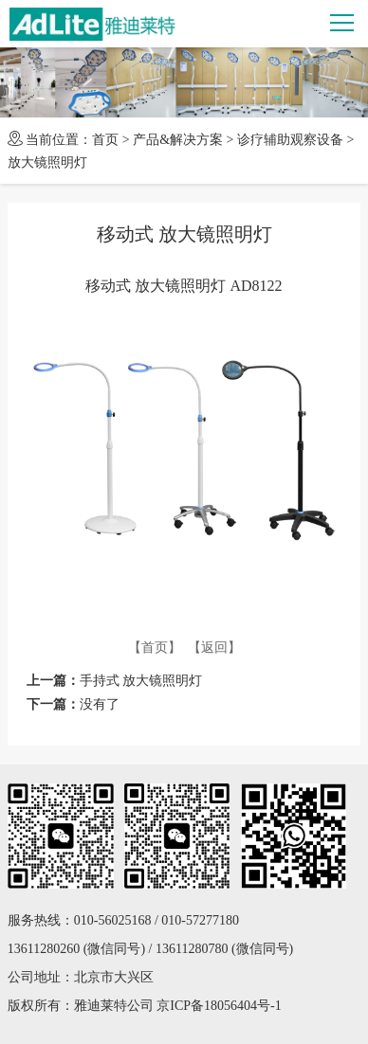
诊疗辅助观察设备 (290, 140)
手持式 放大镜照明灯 (141, 681)
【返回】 (214, 647)
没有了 (100, 704)
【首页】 (154, 647)
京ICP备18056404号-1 (218, 1006)
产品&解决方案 (178, 140)
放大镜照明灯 (47, 162)
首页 (105, 140)
